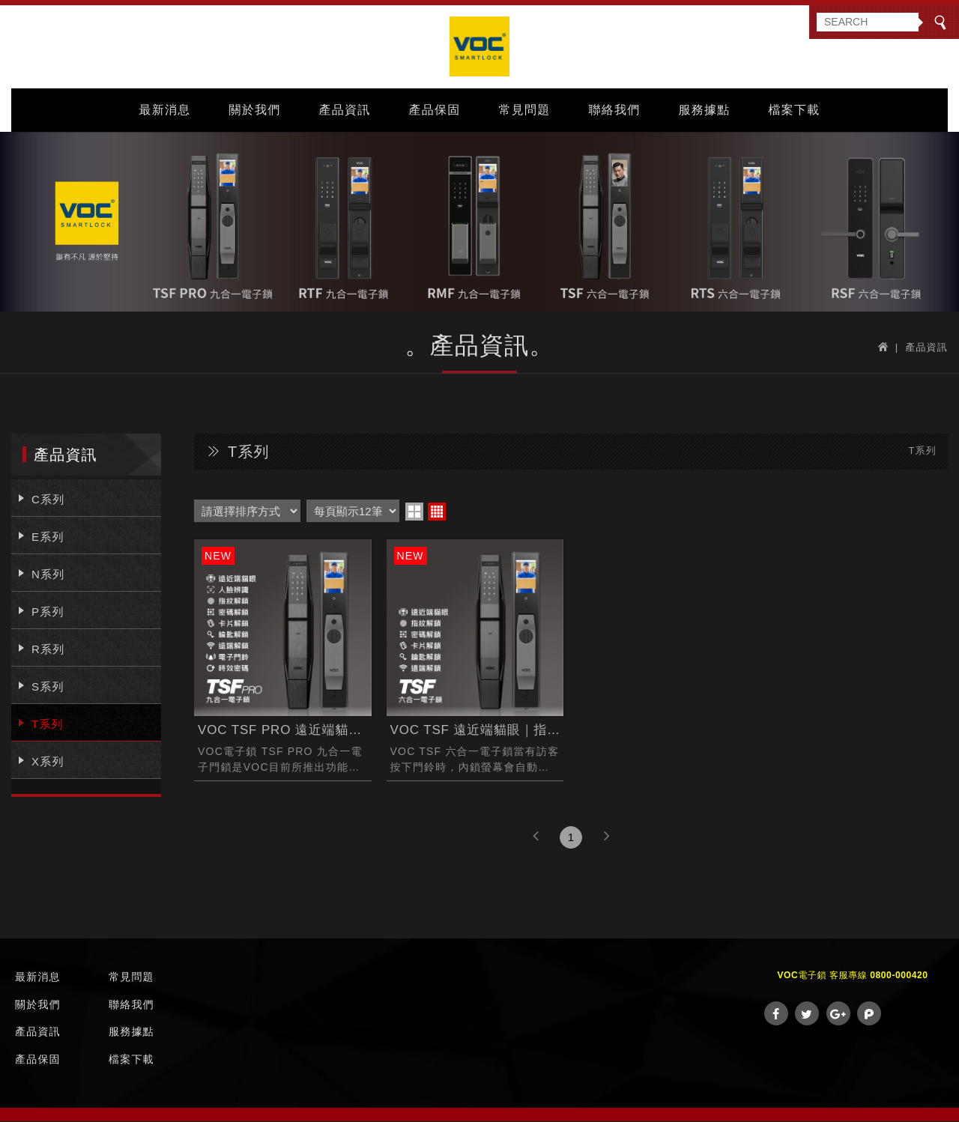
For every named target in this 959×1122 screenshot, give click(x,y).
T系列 (47, 725)
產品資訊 (345, 109)
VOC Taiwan (479, 47)
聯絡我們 (615, 109)
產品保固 (435, 109)
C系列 (47, 500)
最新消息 (165, 109)
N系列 (47, 575)
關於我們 (255, 109)
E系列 (47, 538)
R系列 (47, 650)
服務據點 (704, 109)
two (414, 513)
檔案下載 (794, 109)
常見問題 (525, 109)
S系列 (47, 688)
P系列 (47, 613)
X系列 (47, 762)
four (437, 513)
